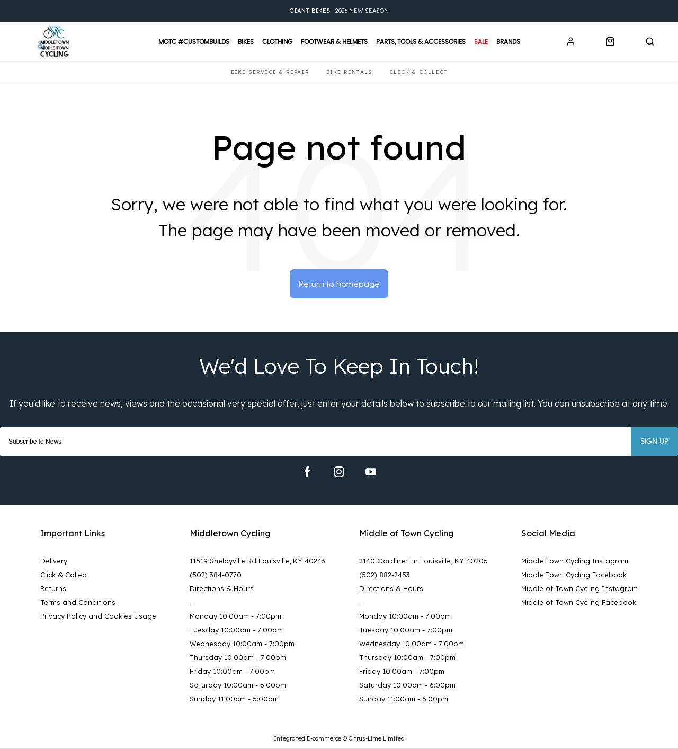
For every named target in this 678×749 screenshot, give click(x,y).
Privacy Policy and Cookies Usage (98, 616)
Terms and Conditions (77, 602)
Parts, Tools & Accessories (421, 42)
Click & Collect (64, 575)
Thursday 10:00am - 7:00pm (238, 658)
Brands (508, 42)
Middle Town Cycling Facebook (574, 575)
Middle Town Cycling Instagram (574, 561)
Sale (481, 42)
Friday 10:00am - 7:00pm (232, 671)
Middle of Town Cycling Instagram (579, 589)
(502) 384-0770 (216, 575)
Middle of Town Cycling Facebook (578, 602)
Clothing (277, 42)
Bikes (246, 42)
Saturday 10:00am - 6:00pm (238, 685)
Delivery (53, 561)
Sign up (654, 442)
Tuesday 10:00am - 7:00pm (236, 630)
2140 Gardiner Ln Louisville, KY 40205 (423, 561)
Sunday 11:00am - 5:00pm (234, 699)
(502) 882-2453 (384, 575)
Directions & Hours (222, 589)
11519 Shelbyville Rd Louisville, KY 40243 (257, 561)
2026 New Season (339, 10)
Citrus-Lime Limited (377, 739)
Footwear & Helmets (334, 42)
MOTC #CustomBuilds (193, 42)
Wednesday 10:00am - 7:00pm (242, 644)
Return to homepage (339, 284)
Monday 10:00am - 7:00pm (235, 616)
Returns (53, 589)
